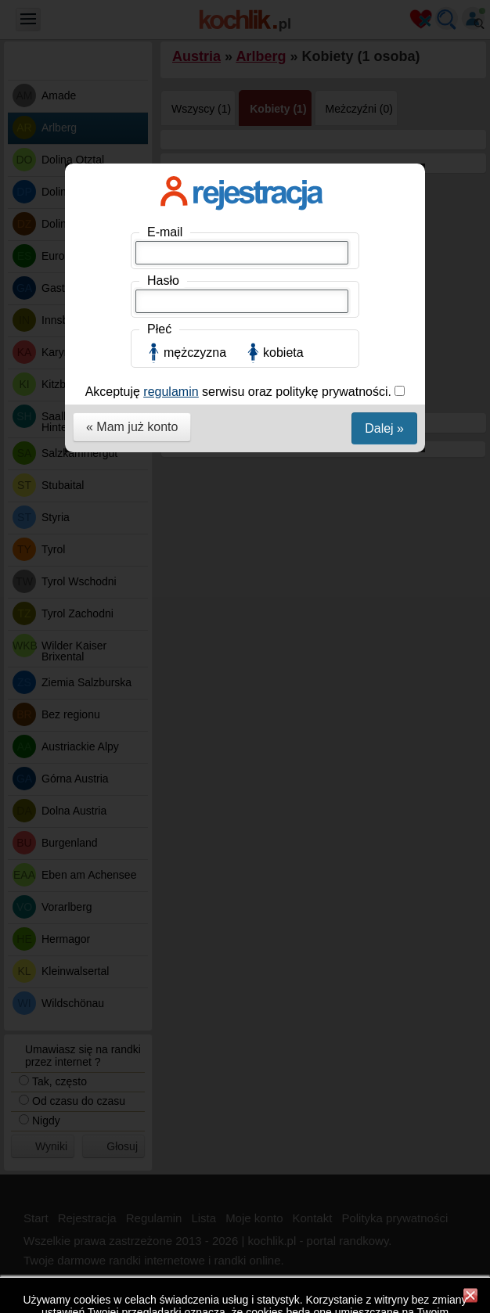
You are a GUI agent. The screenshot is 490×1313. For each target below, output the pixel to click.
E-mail (164, 232)
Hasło (163, 280)
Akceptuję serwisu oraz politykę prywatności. (240, 391)
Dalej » (384, 428)
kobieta (283, 352)
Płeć (159, 329)
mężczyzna (195, 352)
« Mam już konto (132, 426)
